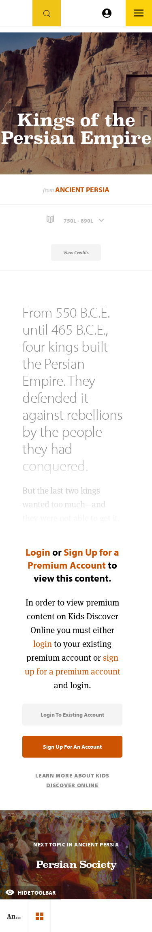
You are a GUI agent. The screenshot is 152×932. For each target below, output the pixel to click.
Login (38, 552)
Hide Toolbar (30, 892)
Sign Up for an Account (72, 746)
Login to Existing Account (72, 714)
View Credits (76, 252)
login (42, 643)
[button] (76, 219)
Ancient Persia (82, 189)
